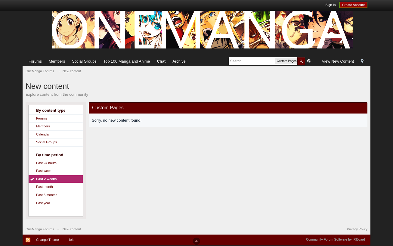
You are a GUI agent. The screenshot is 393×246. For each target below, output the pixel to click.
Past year (43, 203)
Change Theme (47, 239)
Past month (44, 186)
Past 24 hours (46, 163)
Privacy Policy (357, 229)
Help (71, 239)
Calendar (43, 134)
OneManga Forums (40, 229)
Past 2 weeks (46, 179)
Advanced (308, 60)
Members (57, 61)
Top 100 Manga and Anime (127, 61)
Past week (43, 171)
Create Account (353, 5)
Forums (35, 61)
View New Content (338, 61)
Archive (178, 61)
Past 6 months (46, 195)
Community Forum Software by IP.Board (335, 239)
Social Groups (84, 61)
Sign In (330, 5)
